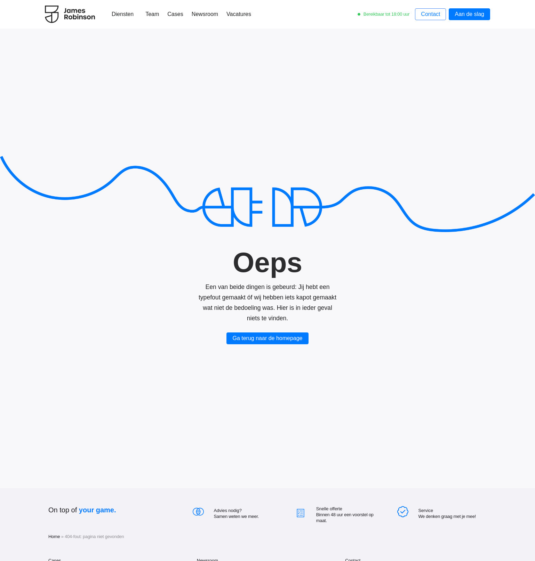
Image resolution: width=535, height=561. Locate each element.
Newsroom (205, 14)
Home (54, 536)
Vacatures (238, 14)
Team (152, 14)
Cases (175, 14)
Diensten (124, 14)
